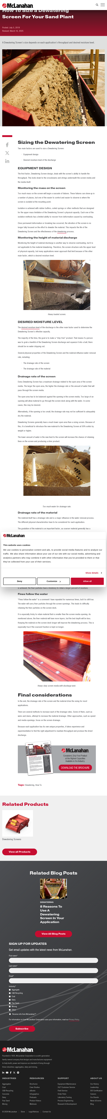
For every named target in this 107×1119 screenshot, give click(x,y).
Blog (92, 1104)
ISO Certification (96, 1090)
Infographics (34, 1094)
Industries (9, 1078)
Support (63, 1078)
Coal (4, 1087)
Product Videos (35, 1100)
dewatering (61, 231)
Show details (92, 573)
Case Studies (35, 1087)
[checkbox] (53, 999)
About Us (96, 1078)
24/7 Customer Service (66, 1087)
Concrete (5, 1094)
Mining (4, 1104)
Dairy (4, 1097)
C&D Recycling (7, 1090)
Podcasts (33, 1097)
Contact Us (47, 1111)
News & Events (95, 1100)
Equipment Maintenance (67, 1084)
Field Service (62, 1090)
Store (23, 1111)
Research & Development (67, 1104)
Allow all (87, 581)
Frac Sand (6, 1100)
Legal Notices (34, 1111)
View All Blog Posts (53, 933)
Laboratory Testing (65, 1097)
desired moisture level (30, 327)
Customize (54, 581)
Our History (94, 1084)
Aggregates (6, 1084)
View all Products (19, 851)
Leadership (94, 1087)
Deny (19, 581)
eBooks (32, 1090)
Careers (93, 1094)
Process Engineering (65, 1100)
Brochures (33, 1084)
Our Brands (94, 1097)
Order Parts (62, 1094)
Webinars (33, 1104)
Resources (37, 1078)
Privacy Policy (74, 1019)
